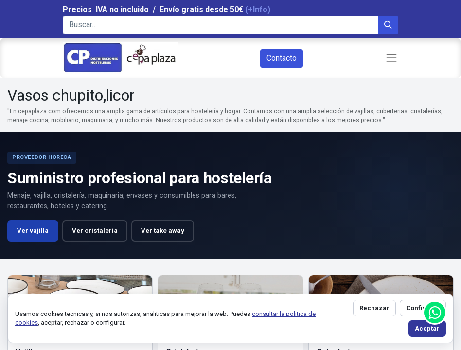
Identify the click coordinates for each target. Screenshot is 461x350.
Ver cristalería (95, 230)
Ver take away (162, 230)
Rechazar (374, 308)
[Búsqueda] (388, 25)
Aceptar (427, 328)
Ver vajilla (33, 230)
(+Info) (257, 9)
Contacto (281, 58)
